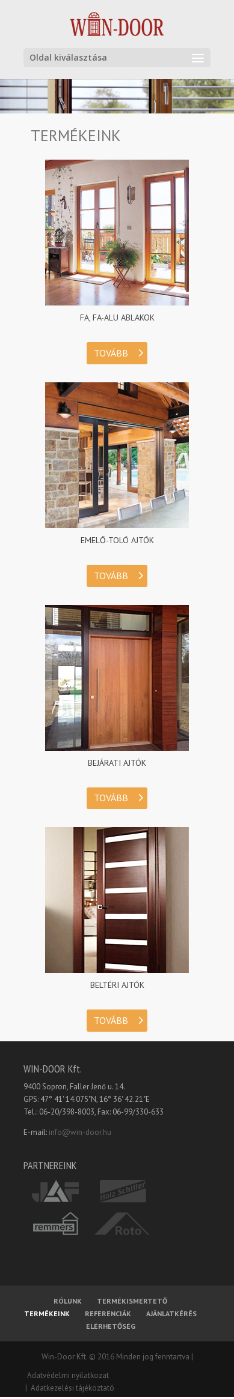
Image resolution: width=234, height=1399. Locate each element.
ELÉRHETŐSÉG (110, 1326)
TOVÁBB (111, 353)
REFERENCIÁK (108, 1313)
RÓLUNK (68, 1300)
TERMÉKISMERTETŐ (132, 1300)
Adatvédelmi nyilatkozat (66, 1375)
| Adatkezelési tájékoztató (68, 1388)
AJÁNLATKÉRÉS (171, 1313)
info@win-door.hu (80, 1132)
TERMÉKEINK (47, 1313)
